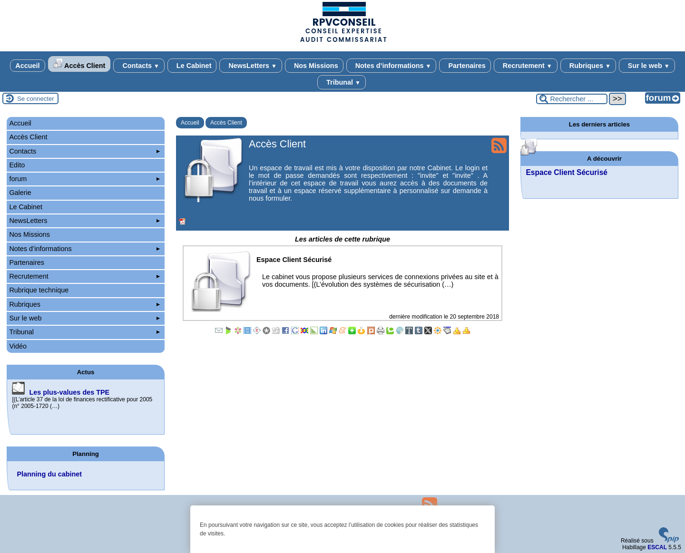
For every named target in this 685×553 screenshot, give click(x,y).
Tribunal (342, 82)
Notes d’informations (391, 65)
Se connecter (35, 98)
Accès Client (79, 63)
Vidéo (18, 346)
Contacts (138, 65)
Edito (17, 165)
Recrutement (525, 65)
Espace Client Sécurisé (566, 172)
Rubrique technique (38, 290)
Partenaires (464, 65)
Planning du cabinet (49, 474)
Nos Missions (314, 65)
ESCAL (657, 547)
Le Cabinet (192, 65)
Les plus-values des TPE (69, 392)
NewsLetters (250, 65)
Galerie (20, 192)
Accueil (27, 65)
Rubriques (588, 65)
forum (84, 179)
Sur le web (647, 65)
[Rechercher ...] (571, 99)
